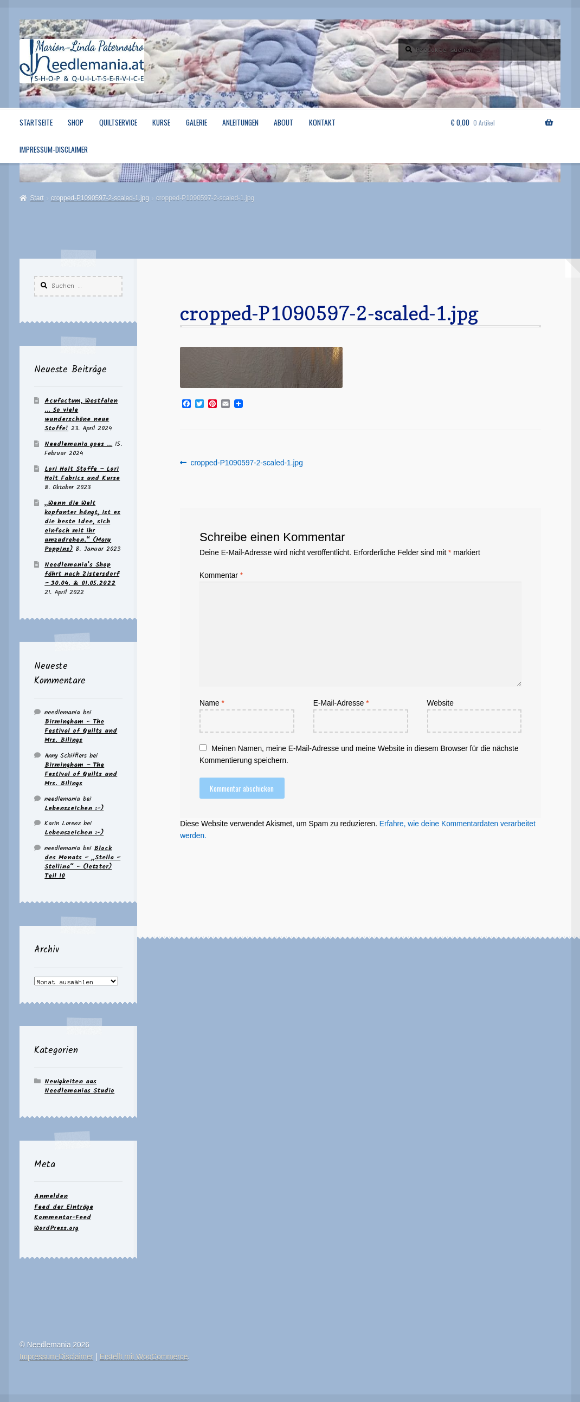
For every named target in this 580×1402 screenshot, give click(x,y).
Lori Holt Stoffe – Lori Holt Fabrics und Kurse (82, 473)
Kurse (161, 122)
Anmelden (51, 1196)
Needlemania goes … (78, 444)
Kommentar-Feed (62, 1217)
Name (211, 703)
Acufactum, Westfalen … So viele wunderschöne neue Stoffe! (81, 414)
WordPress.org (56, 1228)
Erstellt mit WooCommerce (144, 1357)
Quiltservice (118, 122)
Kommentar (221, 575)
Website (440, 703)
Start (36, 198)
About (283, 122)
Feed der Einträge (63, 1207)
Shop (75, 122)
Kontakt (322, 122)
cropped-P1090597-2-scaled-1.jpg (100, 198)
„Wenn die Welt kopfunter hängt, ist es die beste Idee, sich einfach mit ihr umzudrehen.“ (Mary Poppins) (82, 526)
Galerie (196, 122)
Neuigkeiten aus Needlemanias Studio (79, 1086)
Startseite (36, 122)
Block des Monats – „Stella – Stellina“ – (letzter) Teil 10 (82, 862)
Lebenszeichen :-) (74, 808)
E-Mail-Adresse (341, 703)
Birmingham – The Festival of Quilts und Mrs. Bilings (80, 730)
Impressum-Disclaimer (54, 149)
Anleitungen (240, 122)
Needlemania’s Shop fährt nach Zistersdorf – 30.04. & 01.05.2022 (81, 574)
